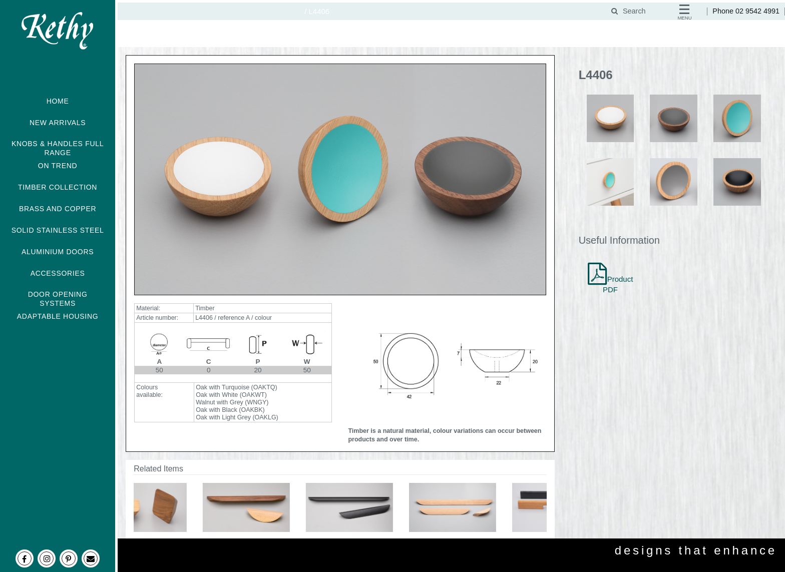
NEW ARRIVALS (58, 123)
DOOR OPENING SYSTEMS (58, 298)
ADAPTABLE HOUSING (58, 316)
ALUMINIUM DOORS (58, 252)
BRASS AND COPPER (57, 209)
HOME (58, 101)
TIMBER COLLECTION (57, 187)
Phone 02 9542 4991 (745, 11)
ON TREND (57, 166)
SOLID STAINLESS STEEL (58, 230)
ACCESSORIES (58, 273)
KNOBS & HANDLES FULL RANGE (58, 148)
